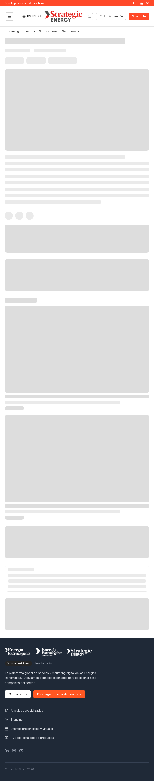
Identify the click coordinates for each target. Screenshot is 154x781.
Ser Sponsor (70, 31)
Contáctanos (18, 694)
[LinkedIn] (7, 751)
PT (40, 16)
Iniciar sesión (111, 16)
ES (29, 16)
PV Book (51, 31)
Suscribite (139, 16)
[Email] (134, 3)
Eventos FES (32, 31)
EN (34, 16)
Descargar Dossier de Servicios (59, 694)
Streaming (12, 31)
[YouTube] (147, 3)
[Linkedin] (141, 3)
